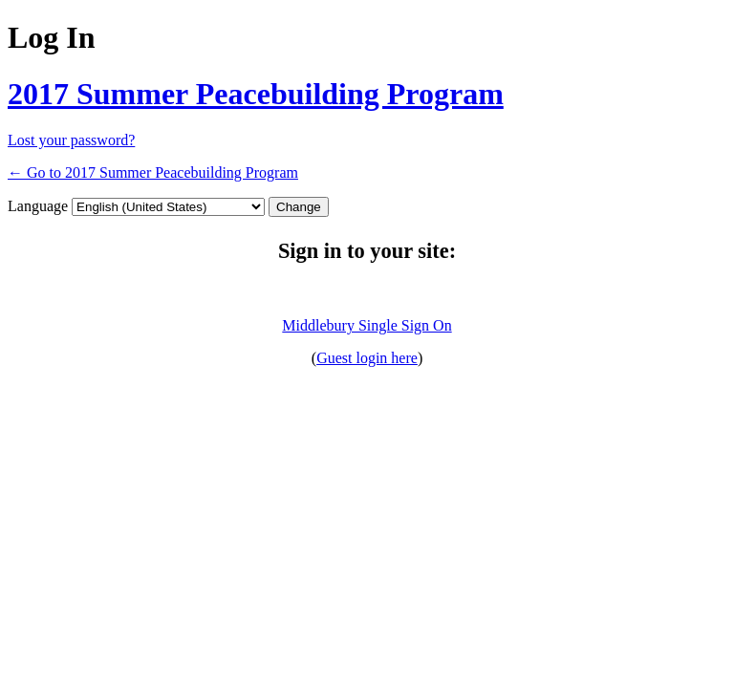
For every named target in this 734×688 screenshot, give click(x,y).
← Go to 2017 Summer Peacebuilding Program (153, 172)
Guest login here (367, 358)
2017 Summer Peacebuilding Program (256, 93)
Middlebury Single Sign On (366, 325)
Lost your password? (71, 140)
